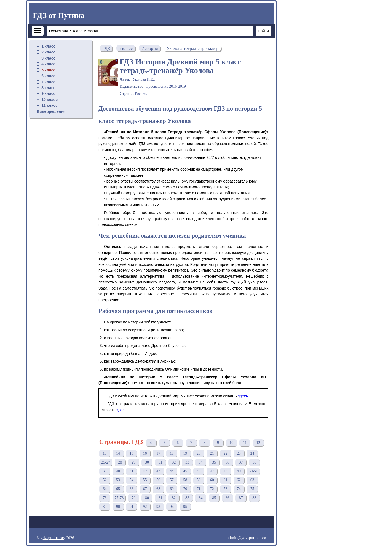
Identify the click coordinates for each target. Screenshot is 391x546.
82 (174, 498)
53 (118, 480)
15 (131, 453)
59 (198, 480)
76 (104, 498)
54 (131, 480)
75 (252, 489)
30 (147, 462)
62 (239, 480)
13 (104, 453)
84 (201, 498)
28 (120, 462)
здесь (243, 396)
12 (258, 443)
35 (214, 462)
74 (239, 489)
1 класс (48, 46)
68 (158, 489)
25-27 (105, 462)
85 (214, 498)
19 (185, 453)
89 (104, 507)
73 (225, 489)
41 (131, 471)
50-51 (253, 471)
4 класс (48, 64)
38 (254, 462)
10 (231, 443)
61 (225, 480)
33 (187, 462)
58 (185, 480)
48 (225, 471)
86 (227, 498)
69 (172, 489)
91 (131, 507)
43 (158, 471)
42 (145, 471)
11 (245, 443)
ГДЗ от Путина (58, 15)
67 (145, 489)
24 (252, 453)
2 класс (48, 52)
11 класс (49, 105)
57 (172, 480)
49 (239, 471)
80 (147, 498)
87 (241, 498)
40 (118, 471)
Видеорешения (51, 111)
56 (158, 480)
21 (212, 453)
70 (185, 489)
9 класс (48, 93)
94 (172, 507)
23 (239, 453)
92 (145, 507)
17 (158, 453)
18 (172, 453)
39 (104, 471)
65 (118, 489)
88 (254, 498)
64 (104, 489)
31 (160, 462)
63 (252, 480)
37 (241, 462)
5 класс (48, 70)
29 (133, 462)
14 (118, 453)
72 (212, 489)
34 (201, 462)
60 (212, 480)
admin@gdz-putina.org (246, 537)
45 (185, 471)
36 (227, 462)
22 (225, 453)
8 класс (48, 87)
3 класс (48, 58)
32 (174, 462)
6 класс (48, 76)
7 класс (48, 82)
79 (133, 498)
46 (198, 471)
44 (172, 471)
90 (118, 507)
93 (158, 507)
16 (145, 453)
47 (212, 471)
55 (145, 480)
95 (185, 507)
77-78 (119, 498)
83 (187, 498)
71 (198, 489)
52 (104, 480)
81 (160, 498)
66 (131, 489)
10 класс (49, 99)
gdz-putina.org (53, 537)
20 (198, 453)
